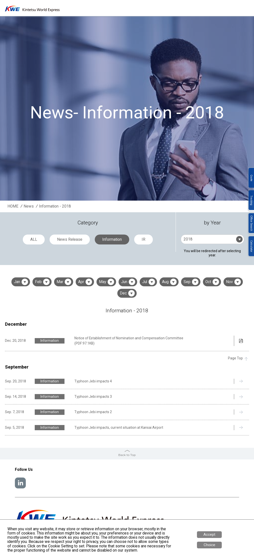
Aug (165, 282)
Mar (60, 282)
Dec (123, 293)
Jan (17, 282)
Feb (38, 282)
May (102, 282)
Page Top (235, 358)
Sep (187, 282)
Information (112, 239)
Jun (124, 282)
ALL (33, 239)
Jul (144, 282)
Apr (81, 282)
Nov (229, 282)
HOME (12, 206)
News (29, 206)
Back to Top (127, 455)
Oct (208, 282)
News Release (69, 239)
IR (143, 239)
